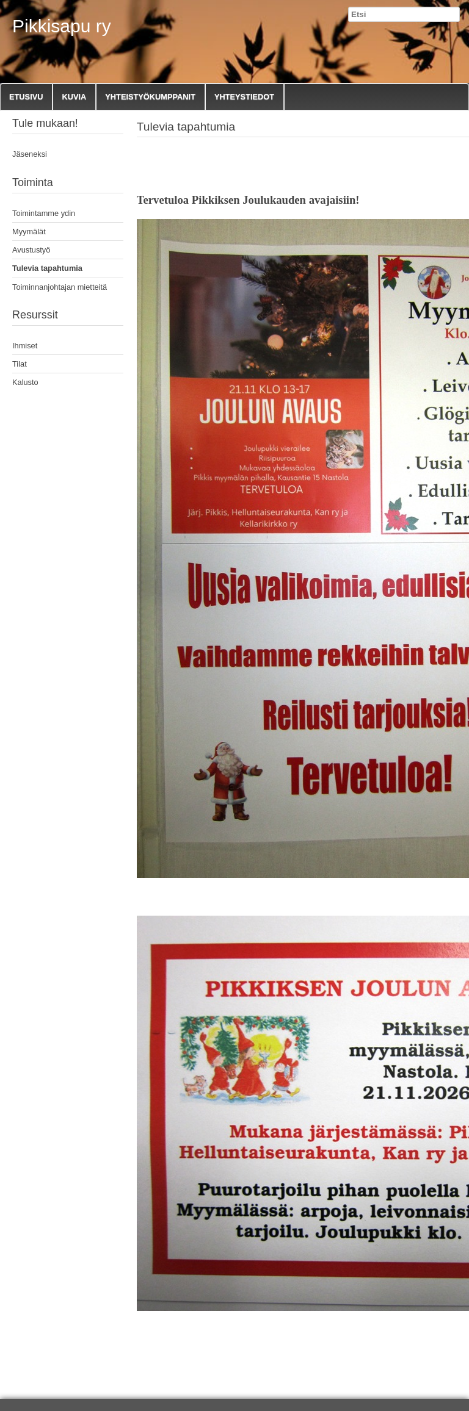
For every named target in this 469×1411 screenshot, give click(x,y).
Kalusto (25, 382)
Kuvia (74, 96)
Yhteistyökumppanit (150, 96)
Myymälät (29, 231)
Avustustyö (31, 249)
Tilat (19, 363)
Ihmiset (24, 345)
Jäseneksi (29, 154)
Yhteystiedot (244, 96)
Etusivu (26, 96)
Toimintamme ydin (43, 213)
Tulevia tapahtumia (47, 268)
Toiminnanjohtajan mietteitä (59, 287)
